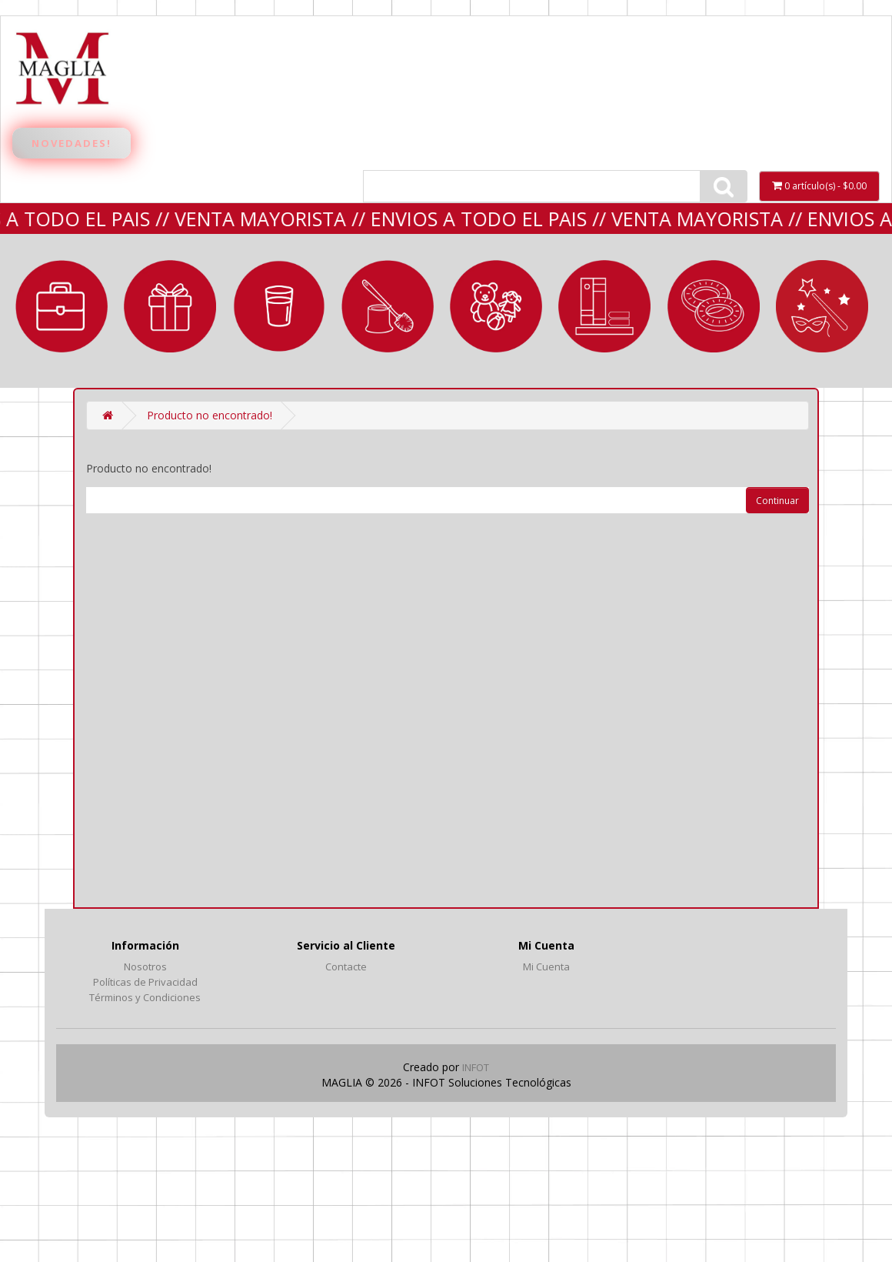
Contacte (346, 966)
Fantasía (822, 306)
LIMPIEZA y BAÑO (387, 306)
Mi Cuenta (546, 966)
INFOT (475, 1067)
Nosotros (145, 966)
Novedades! (72, 143)
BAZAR (279, 306)
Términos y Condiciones (145, 997)
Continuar (777, 500)
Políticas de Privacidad (145, 982)
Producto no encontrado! (209, 415)
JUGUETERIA (496, 306)
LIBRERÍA (604, 306)
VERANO (713, 306)
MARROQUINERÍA (61, 306)
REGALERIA (170, 306)
